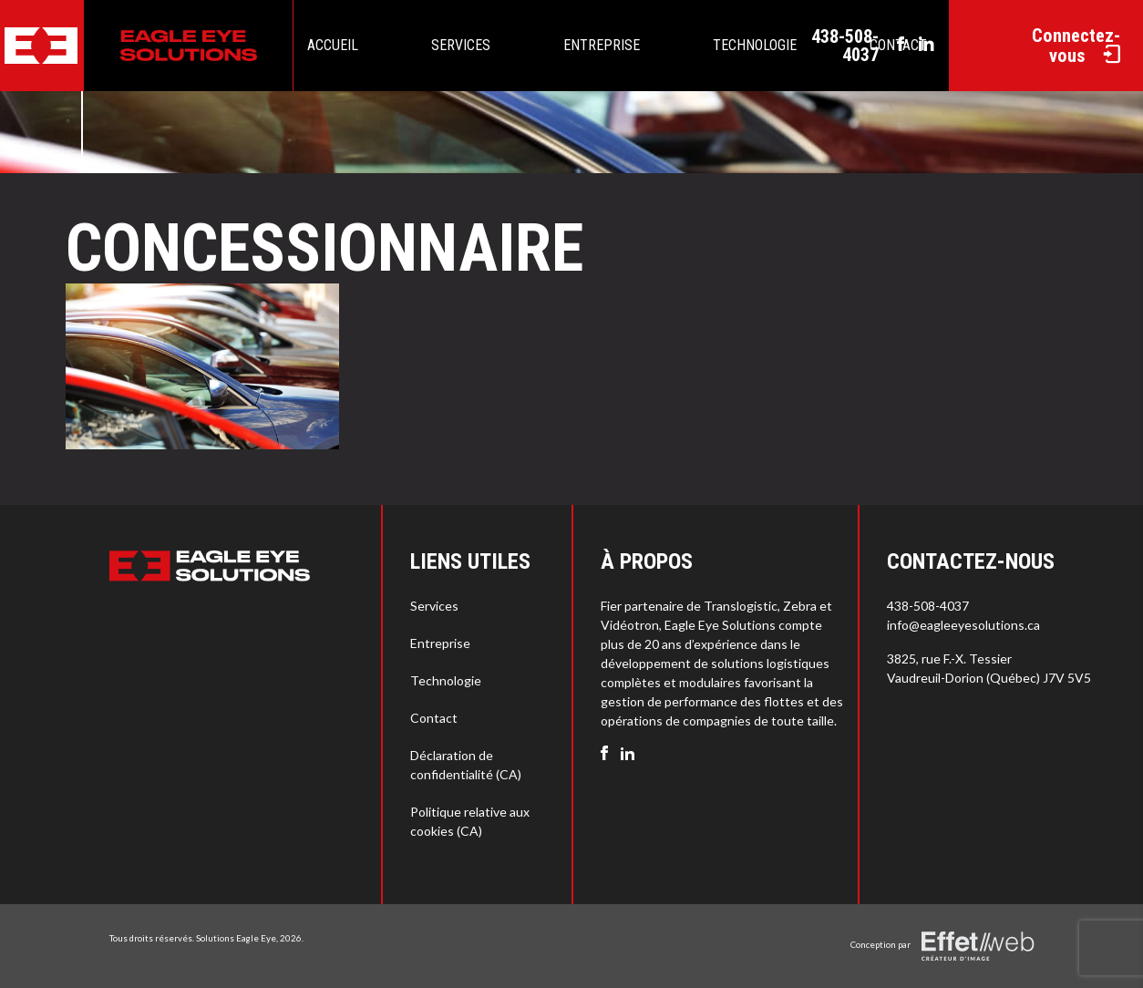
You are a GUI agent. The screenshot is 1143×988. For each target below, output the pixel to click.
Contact (434, 718)
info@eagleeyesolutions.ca (963, 625)
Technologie (755, 45)
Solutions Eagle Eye (236, 937)
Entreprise (601, 45)
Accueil (332, 45)
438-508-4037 (845, 46)
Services (460, 45)
